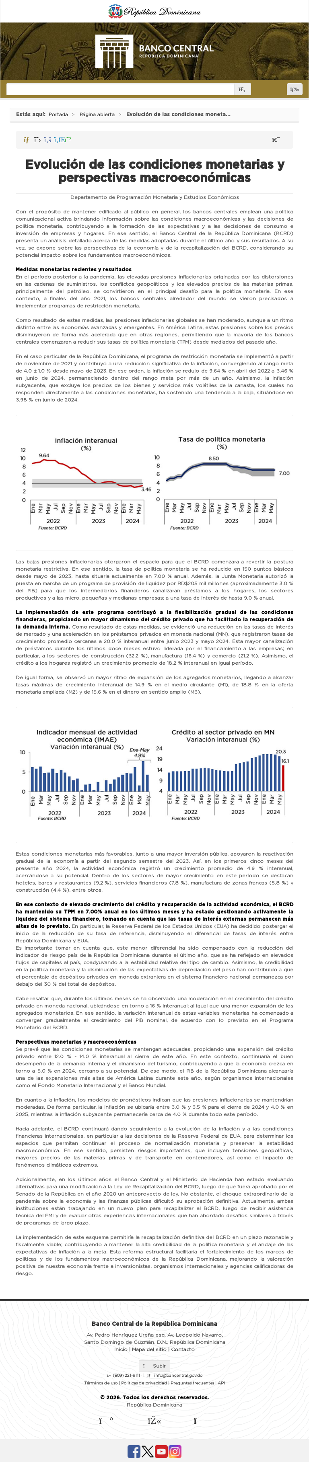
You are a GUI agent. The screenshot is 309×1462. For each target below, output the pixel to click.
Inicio (121, 1349)
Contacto (183, 1349)
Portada (58, 114)
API (221, 1383)
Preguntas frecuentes (192, 1383)
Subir (154, 1366)
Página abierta (97, 114)
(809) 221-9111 (126, 1376)
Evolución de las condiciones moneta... (178, 114)
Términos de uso (100, 1383)
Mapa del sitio (149, 1349)
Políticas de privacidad (144, 1383)
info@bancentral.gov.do (178, 1376)
